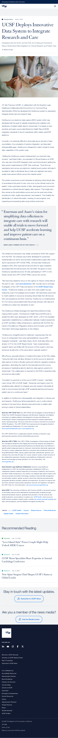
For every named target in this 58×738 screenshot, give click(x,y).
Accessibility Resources (9, 673)
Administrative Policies (9, 676)
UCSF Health (38, 497)
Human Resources (7, 696)
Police (4, 707)
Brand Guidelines (7, 679)
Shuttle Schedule (7, 710)
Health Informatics (22, 513)
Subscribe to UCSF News (31, 599)
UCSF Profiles (6, 713)
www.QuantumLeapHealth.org (38, 485)
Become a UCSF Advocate (10, 655)
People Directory (7, 705)
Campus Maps (6, 685)
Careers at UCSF (7, 687)
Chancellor (5, 690)
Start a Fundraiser (7, 660)
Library (4, 699)
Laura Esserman (25, 284)
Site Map (4, 724)
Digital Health (8, 513)
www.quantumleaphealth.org (11, 428)
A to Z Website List (7, 670)
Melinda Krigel (8, 49)
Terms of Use (6, 727)
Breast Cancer (36, 510)
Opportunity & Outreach (9, 702)
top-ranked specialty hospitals (43, 499)
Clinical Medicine (50, 510)
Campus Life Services (8, 682)
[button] (55, 6)
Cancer (26, 510)
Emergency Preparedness (10, 693)
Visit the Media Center (30, 619)
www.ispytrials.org (28, 428)
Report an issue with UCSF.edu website (13, 730)
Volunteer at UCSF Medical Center (12, 657)
